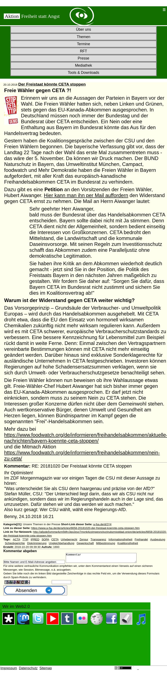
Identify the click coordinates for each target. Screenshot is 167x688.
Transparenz (98, 539)
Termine (83, 44)
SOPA (45, 539)
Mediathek (83, 65)
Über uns (83, 29)
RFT (83, 51)
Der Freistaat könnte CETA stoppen (52, 84)
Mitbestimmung (105, 543)
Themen (83, 37)
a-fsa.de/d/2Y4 (102, 524)
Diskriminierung (36, 543)
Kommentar (105, 559)
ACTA (16, 539)
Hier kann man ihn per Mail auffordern (86, 195)
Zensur (83, 539)
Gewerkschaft (85, 543)
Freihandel (141, 539)
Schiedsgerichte (15, 543)
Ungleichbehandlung (61, 543)
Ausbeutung (157, 539)
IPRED (35, 539)
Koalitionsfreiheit (127, 543)
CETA (55, 539)
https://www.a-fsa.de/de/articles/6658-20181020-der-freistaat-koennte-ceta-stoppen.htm (85, 528)
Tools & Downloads (83, 72)
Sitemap (45, 670)
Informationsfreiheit (120, 539)
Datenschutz (28, 670)
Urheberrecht (69, 539)
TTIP (25, 539)
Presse (83, 58)
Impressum (8, 670)
